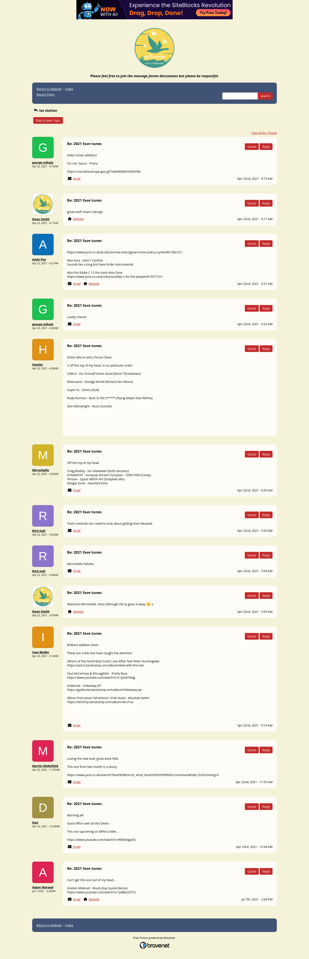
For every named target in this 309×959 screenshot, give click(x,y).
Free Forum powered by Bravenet (154, 937)
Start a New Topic (48, 120)
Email (76, 178)
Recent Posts (45, 94)
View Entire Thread (264, 133)
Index (69, 89)
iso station (45, 110)
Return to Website (49, 89)
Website (78, 219)
